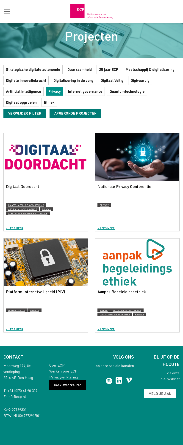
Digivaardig (140, 80)
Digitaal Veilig (112, 80)
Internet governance (85, 91)
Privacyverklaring (63, 377)
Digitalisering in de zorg (73, 80)
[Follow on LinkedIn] (119, 381)
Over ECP (57, 365)
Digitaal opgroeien (21, 102)
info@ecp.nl (17, 396)
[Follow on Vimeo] (129, 381)
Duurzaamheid (79, 69)
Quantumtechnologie (127, 91)
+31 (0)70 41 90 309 (22, 390)
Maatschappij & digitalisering (150, 69)
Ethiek (49, 102)
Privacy (54, 91)
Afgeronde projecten (75, 113)
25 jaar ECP (108, 69)
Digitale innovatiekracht (26, 80)
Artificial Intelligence (23, 91)
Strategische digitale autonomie (33, 69)
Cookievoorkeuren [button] (67, 385)
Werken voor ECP (63, 371)
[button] (6, 11)
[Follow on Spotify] (109, 381)
